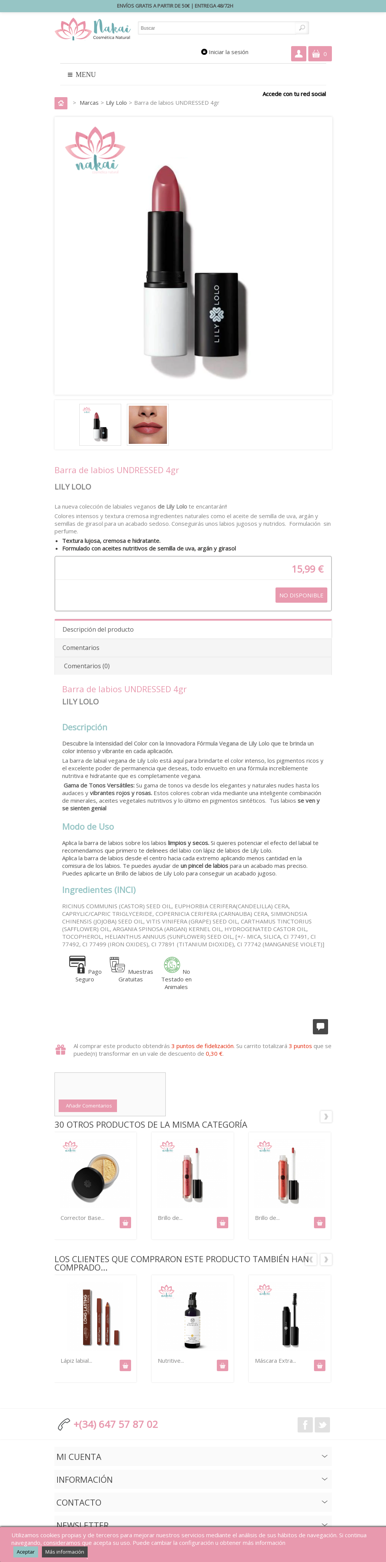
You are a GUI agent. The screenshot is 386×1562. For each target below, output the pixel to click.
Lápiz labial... (76, 1360)
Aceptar (26, 1551)
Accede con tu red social (294, 93)
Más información (64, 1551)
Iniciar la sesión (228, 52)
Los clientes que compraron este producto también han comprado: (311, 1259)
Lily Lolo (116, 102)
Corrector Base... (82, 1217)
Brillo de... (170, 1217)
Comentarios (80, 647)
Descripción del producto (98, 629)
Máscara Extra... (275, 1360)
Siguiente (326, 1116)
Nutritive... (171, 1360)
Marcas (89, 102)
